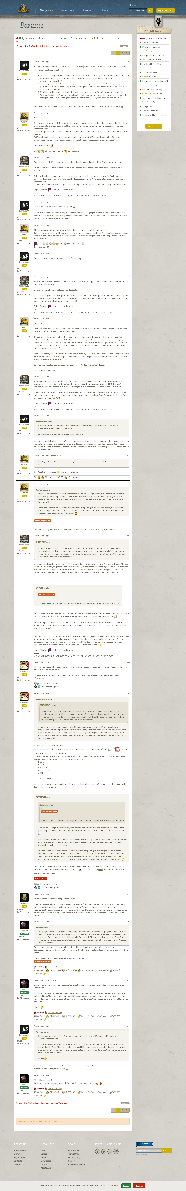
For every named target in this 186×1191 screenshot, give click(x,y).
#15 (128, 693)
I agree (126, 1186)
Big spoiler (40, 878)
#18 (128, 980)
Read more (114, 1185)
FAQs (43, 1150)
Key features (19, 1157)
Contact (71, 1161)
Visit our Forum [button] (153, 126)
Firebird (24, 931)
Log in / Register (165, 10)
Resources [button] (67, 10)
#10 (128, 415)
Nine (24, 235)
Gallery (17, 1164)
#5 (129, 225)
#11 (128, 455)
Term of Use (73, 1154)
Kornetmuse (24, 167)
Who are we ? (74, 1150)
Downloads (46, 1161)
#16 (128, 894)
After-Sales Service (76, 1164)
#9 (128, 376)
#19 (128, 1026)
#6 (128, 253)
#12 (128, 484)
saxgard (24, 903)
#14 (128, 662)
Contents (18, 1161)
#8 (128, 318)
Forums (87, 10)
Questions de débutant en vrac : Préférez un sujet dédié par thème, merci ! (68, 40)
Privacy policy (74, 1157)
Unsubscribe (141, 1154)
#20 (128, 1075)
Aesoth (24, 122)
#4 (129, 202)
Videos (44, 1154)
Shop (105, 10)
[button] (132, 5)
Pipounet (24, 671)
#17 (128, 921)
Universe (18, 1154)
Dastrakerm (24, 71)
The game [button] (46, 10)
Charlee (24, 328)
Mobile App (46, 1168)
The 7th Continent (33, 46)
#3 (129, 157)
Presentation (20, 1150)
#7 (129, 277)
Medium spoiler (42, 521)
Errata (44, 1164)
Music (43, 1157)
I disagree (139, 1186)
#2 (128, 113)
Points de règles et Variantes (55, 46)
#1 (129, 62)
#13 (128, 536)
